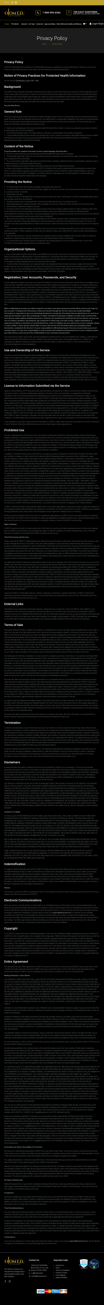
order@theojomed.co (39, 1276)
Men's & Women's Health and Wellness (69, 24)
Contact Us (39, 24)
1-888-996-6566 (51, 12)
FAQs (58, 1268)
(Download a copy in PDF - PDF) (27, 81)
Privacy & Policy (61, 1273)
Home (7, 24)
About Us (24, 24)
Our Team (32, 24)
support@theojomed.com (62, 913)
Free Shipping (60, 1275)
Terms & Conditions (63, 1270)
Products (15, 24)
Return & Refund (61, 1278)
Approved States (49, 24)
